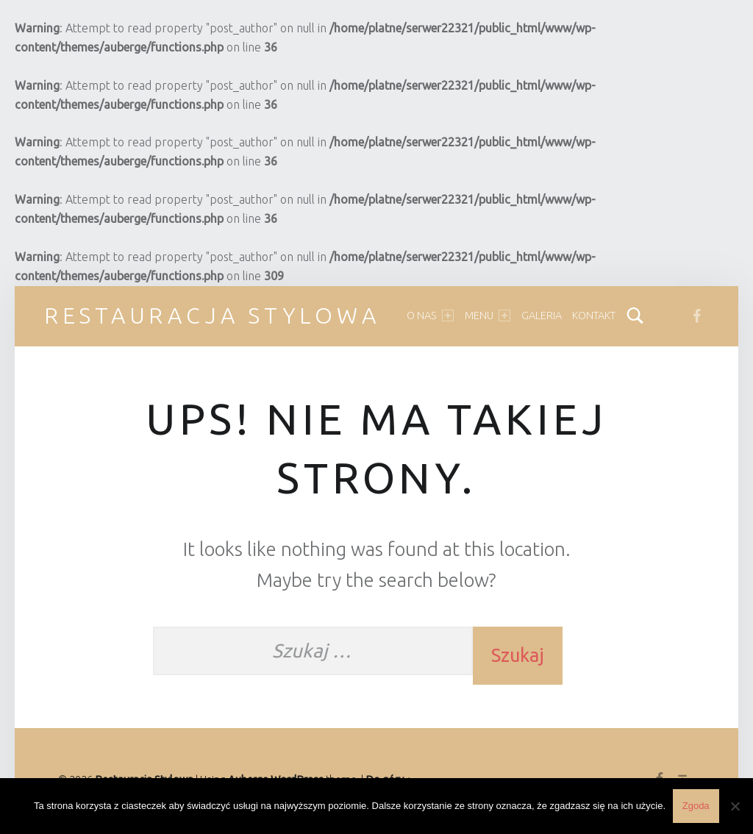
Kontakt (593, 315)
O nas (430, 315)
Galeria (541, 315)
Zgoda (696, 805)
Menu (487, 315)
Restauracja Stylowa (212, 315)
